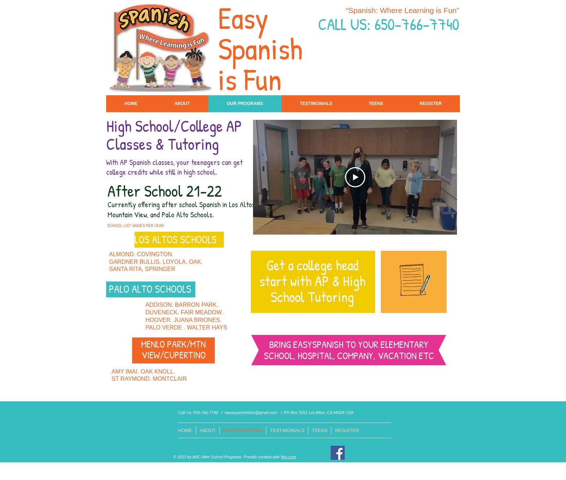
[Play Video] (355, 177)
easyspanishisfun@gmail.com (251, 412)
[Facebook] (338, 453)
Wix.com (288, 457)
